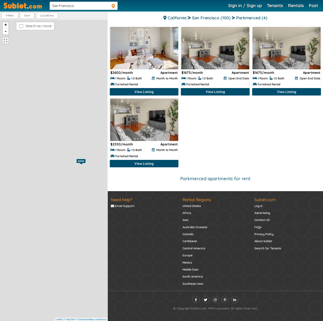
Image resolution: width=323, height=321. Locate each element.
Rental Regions (197, 199)
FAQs (258, 227)
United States (192, 206)
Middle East (190, 269)
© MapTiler (69, 319)
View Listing (144, 92)
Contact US (262, 220)
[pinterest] (225, 299)
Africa (187, 213)
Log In (258, 206)
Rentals (296, 5)
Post (313, 5)
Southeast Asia (193, 284)
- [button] (5, 31)
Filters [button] (10, 15)
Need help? (121, 199)
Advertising (262, 213)
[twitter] (205, 299)
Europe (188, 255)
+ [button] (5, 25)
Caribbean (190, 241)
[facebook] (196, 299)
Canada (188, 234)
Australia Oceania (195, 227)
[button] (47, 15)
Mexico (187, 262)
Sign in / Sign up (245, 5)
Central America (194, 248)
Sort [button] (27, 15)
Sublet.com (265, 199)
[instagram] (215, 299)
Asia (185, 220)
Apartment (169, 73)
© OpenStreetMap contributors (91, 319)
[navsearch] (84, 6)
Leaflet (58, 319)
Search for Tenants (267, 248)
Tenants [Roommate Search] (275, 5)
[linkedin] (234, 299)
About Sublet (263, 241)
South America (193, 276)
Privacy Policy (264, 234)
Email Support (122, 206)
